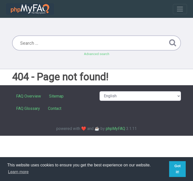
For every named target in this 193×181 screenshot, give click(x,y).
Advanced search (96, 54)
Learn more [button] (18, 172)
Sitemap (56, 96)
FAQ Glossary (28, 108)
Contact (54, 108)
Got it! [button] (177, 169)
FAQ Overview (28, 96)
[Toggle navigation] (180, 9)
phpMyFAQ (115, 128)
